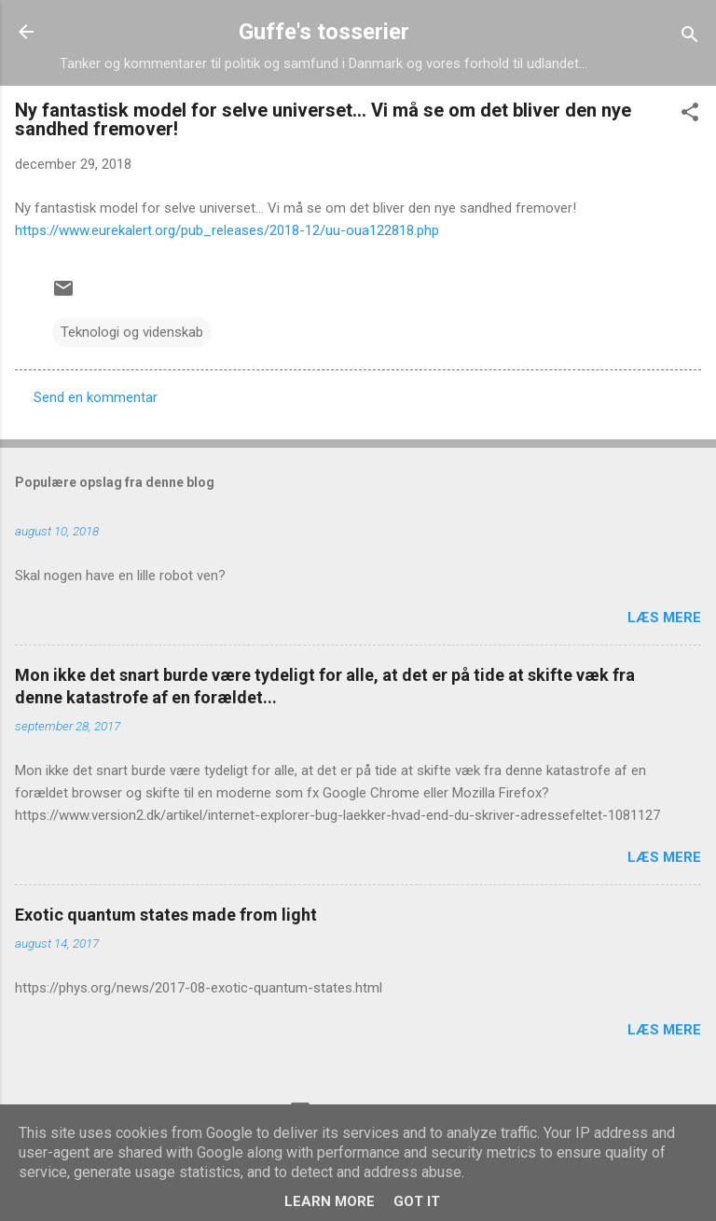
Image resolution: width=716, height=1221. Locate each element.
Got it (416, 1201)
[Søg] (690, 37)
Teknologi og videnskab (132, 332)
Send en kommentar (96, 397)
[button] (690, 115)
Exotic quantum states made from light (166, 914)
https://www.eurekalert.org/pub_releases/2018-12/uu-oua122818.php (227, 230)
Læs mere (664, 617)
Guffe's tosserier (324, 32)
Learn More (329, 1201)
